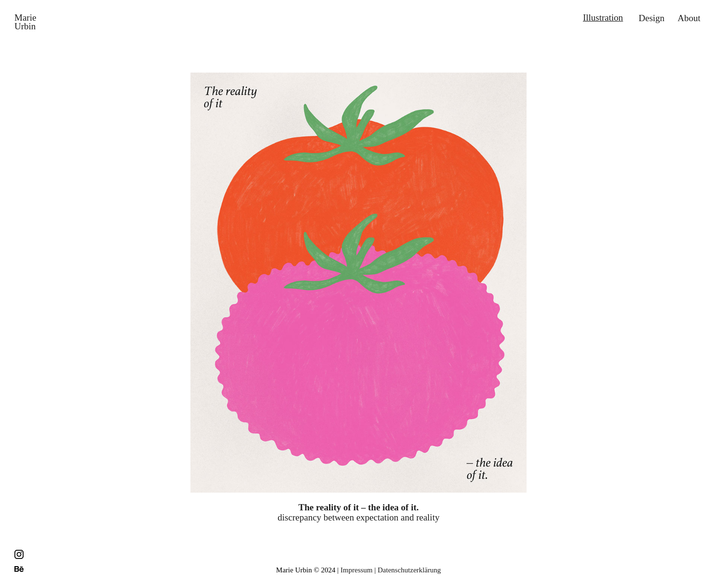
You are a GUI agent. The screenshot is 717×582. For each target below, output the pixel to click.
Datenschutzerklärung (409, 570)
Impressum (356, 570)
